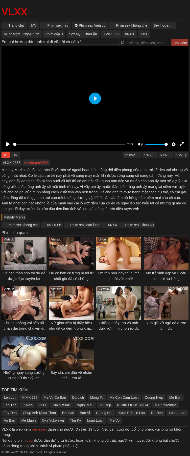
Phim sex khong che (23, 225)
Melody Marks (14, 217)
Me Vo (115, 420)
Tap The (10, 405)
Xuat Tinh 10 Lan (132, 413)
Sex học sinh (163, 25)
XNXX (112, 225)
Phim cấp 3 (54, 34)
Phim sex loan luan (84, 225)
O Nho (27, 405)
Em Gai (68, 413)
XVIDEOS (54, 225)
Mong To (96, 397)
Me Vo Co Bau (55, 397)
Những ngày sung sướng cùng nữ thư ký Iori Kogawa (24, 378)
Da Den (157, 413)
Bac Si (85, 413)
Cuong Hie (104, 413)
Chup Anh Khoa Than (39, 413)
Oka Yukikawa (53, 420)
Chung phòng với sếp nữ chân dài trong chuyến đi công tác (23, 328)
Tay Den (10, 413)
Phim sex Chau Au (139, 225)
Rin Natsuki (62, 405)
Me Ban (175, 397)
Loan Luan (177, 413)
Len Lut (10, 397)
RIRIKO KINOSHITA (132, 405)
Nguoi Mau (85, 405)
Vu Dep (105, 405)
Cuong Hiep (154, 397)
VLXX (14, 11)
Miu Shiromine (166, 405)
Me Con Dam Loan (124, 397)
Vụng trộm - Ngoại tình (21, 34)
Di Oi (43, 405)
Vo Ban (9, 420)
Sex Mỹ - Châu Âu (83, 34)
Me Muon (28, 420)
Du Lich (78, 397)
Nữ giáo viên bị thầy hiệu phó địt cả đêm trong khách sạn (71, 328)
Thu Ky (75, 420)
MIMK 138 (30, 397)
